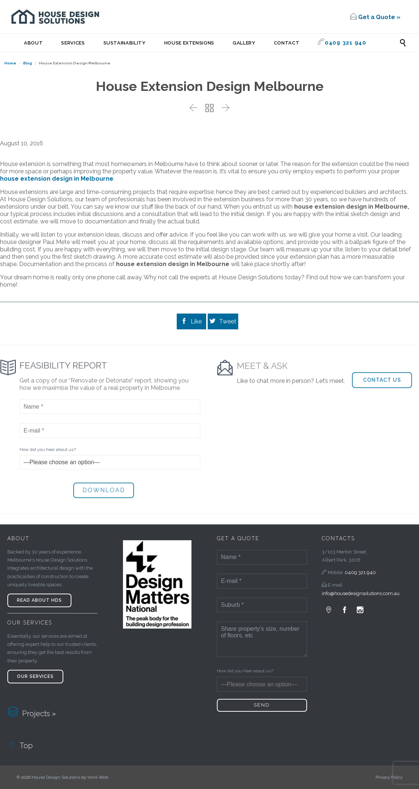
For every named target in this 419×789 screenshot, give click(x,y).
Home (10, 63)
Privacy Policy (389, 777)
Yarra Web (97, 777)
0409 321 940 (360, 572)
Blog (27, 63)
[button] (382, 395)
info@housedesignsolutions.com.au (360, 593)
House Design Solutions (56, 777)
